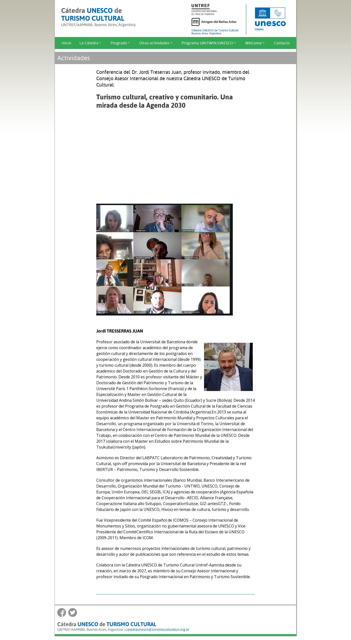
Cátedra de (92, 14)
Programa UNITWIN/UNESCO (209, 43)
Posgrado (121, 43)
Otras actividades (156, 43)
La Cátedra (90, 43)
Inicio (66, 43)
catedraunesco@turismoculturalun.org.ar (157, 629)
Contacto (282, 43)
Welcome (255, 43)
